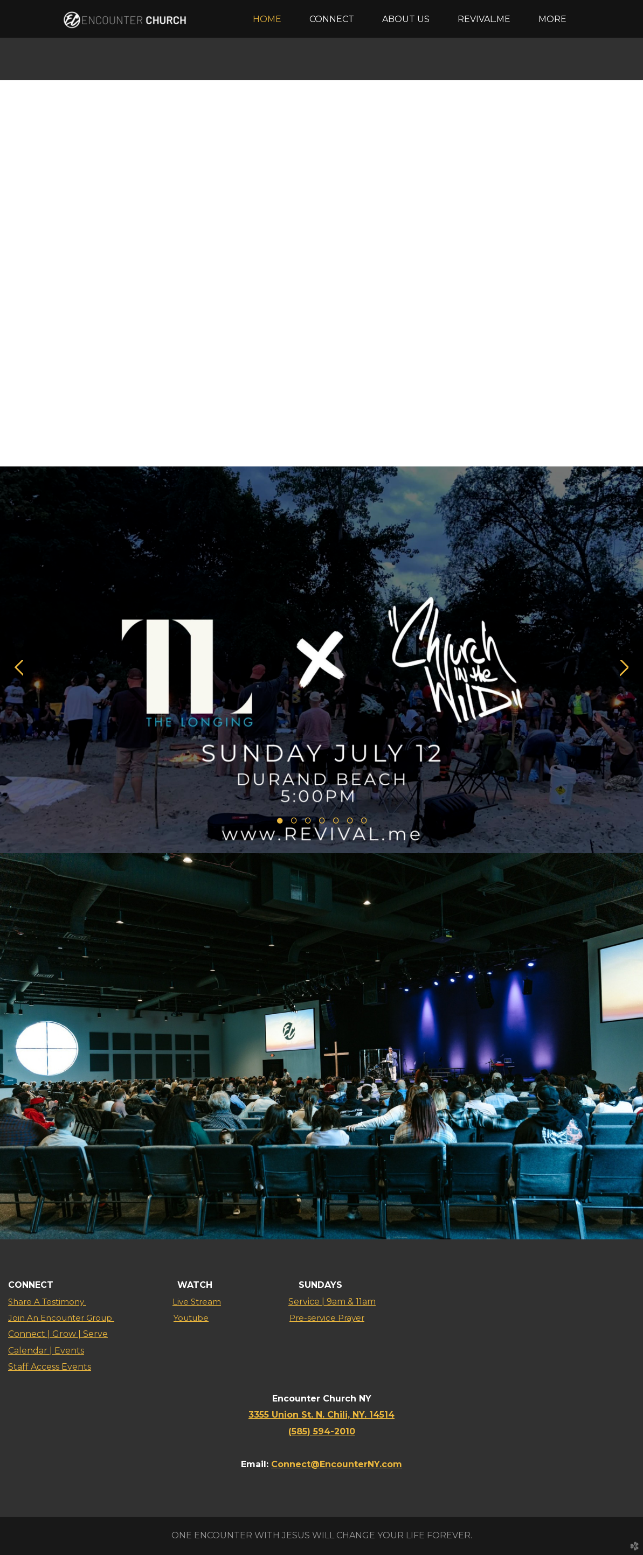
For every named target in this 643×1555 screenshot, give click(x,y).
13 (405, 436)
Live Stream (196, 1301)
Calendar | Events (46, 1350)
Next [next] (624, 282)
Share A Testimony (47, 1301)
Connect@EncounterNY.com (336, 1464)
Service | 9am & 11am (332, 1301)
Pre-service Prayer (326, 1318)
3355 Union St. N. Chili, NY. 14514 (321, 1415)
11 (377, 436)
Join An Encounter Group (61, 1318)
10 (363, 436)
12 (391, 436)
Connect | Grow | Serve (58, 1334)
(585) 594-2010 (321, 1431)
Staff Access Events (49, 1367)
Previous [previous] (19, 282)
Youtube (191, 1318)
